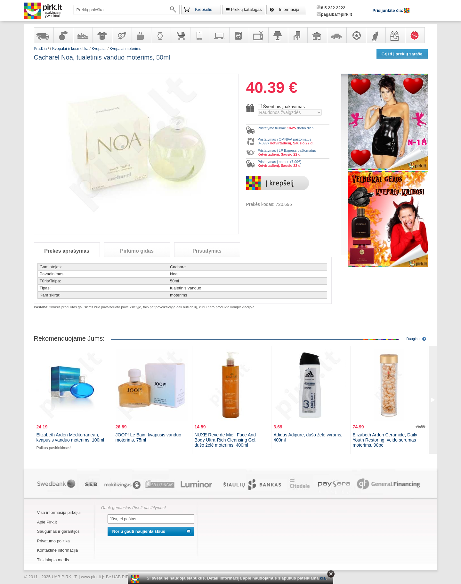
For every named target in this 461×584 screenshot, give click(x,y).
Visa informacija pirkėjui (59, 512)
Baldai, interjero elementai (297, 35)
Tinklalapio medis (53, 559)
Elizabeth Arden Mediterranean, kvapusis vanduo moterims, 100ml (70, 437)
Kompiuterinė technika (219, 35)
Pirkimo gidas (137, 251)
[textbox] (126, 9)
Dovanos (395, 35)
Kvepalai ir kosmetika (63, 35)
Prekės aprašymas (66, 251)
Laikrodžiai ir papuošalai (160, 35)
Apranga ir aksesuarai (102, 35)
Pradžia (40, 48)
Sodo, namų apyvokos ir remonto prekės (317, 35)
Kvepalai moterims (125, 48)
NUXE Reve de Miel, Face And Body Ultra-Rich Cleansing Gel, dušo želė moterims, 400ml (226, 440)
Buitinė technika (239, 35)
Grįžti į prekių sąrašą (402, 54)
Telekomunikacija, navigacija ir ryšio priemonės (199, 35)
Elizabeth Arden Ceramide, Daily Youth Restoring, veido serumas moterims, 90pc (385, 440)
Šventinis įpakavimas (284, 106)
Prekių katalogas (246, 9)
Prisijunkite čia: (389, 10)
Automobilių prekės (336, 35)
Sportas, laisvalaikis (356, 35)
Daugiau (413, 339)
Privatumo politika (53, 541)
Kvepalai (99, 48)
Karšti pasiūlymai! (416, 35)
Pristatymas (207, 251)
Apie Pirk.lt (47, 522)
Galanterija (141, 35)
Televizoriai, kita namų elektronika (258, 35)
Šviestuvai (278, 35)
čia (323, 578)
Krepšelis (203, 9)
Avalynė (82, 35)
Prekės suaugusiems (121, 35)
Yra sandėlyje (43, 35)
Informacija (289, 9)
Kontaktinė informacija (57, 550)
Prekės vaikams (180, 35)
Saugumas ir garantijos (58, 531)
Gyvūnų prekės (375, 35)
